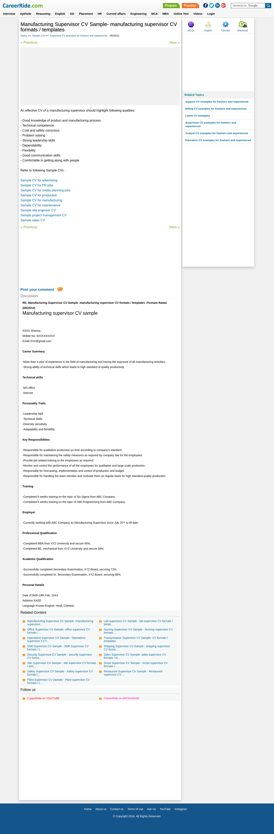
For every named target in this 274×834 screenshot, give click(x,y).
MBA (165, 13)
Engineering (138, 13)
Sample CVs (38, 35)
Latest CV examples (197, 115)
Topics (24, 35)
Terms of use (135, 809)
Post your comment (37, 290)
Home (87, 809)
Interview (9, 13)
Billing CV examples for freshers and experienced (215, 108)
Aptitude (25, 13)
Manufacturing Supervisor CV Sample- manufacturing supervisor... (60, 622)
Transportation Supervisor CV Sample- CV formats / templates (136, 639)
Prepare (171, 5)
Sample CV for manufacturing (41, 200)
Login (211, 13)
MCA (154, 13)
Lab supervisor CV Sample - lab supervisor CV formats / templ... (138, 622)
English (60, 13)
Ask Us (151, 809)
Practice (190, 5)
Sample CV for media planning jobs (45, 190)
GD (72, 13)
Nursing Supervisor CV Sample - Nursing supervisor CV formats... (138, 631)
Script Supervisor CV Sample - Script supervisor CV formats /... (136, 664)
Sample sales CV (33, 220)
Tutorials (225, 30)
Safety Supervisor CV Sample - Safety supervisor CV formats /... (60, 673)
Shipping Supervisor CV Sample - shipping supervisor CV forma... (137, 648)
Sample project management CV (44, 215)
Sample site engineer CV (38, 210)
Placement (86, 13)
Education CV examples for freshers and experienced (218, 140)
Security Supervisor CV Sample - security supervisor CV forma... (59, 656)
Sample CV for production (39, 195)
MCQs (191, 30)
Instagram (180, 809)
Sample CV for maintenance (40, 205)
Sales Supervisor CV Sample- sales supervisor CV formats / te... (135, 656)
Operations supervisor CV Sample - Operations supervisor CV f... (56, 639)
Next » (174, 43)
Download (242, 30)
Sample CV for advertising (39, 180)
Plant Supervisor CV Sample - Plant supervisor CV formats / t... (58, 681)
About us (100, 809)
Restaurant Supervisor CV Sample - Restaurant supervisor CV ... (133, 673)
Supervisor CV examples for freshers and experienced (78, 35)
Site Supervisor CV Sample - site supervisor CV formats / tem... (61, 664)
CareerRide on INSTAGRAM (121, 698)
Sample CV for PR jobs (37, 185)
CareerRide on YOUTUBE (43, 698)
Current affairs (116, 13)
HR (100, 13)
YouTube (165, 809)
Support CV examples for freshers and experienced (216, 101)
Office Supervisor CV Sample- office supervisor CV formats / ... (58, 631)
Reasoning (43, 13)
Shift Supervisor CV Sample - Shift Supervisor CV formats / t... (58, 648)
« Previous (29, 43)
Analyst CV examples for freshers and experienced (216, 133)
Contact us (116, 809)
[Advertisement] (100, 76)
